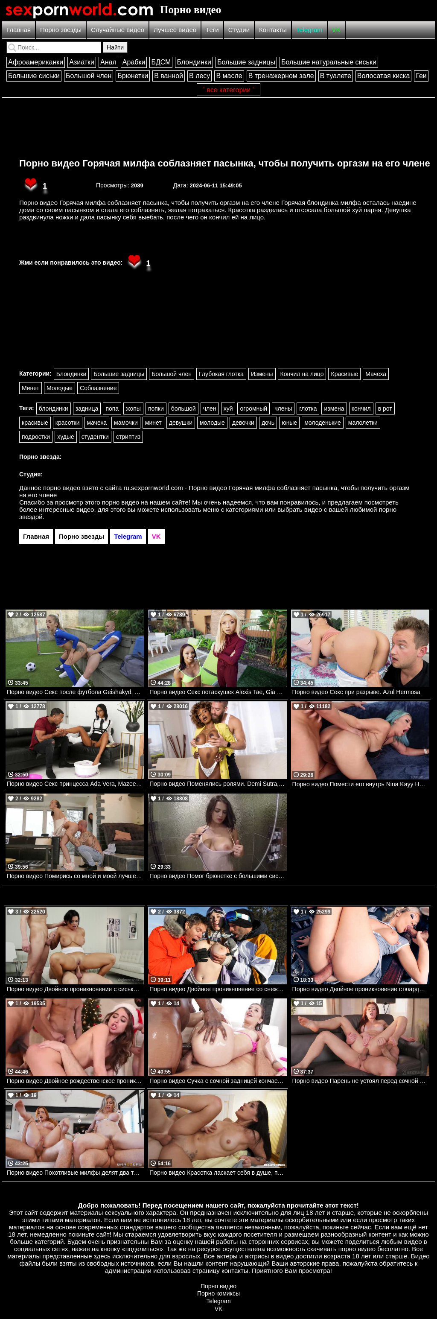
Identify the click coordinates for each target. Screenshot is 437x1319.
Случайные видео (117, 29)
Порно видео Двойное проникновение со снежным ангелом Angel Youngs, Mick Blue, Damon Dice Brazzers (217, 989)
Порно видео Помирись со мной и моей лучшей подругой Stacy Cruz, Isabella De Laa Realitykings (75, 876)
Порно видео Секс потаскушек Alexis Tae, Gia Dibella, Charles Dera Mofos (217, 692)
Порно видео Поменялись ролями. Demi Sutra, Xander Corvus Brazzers (217, 783)
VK (336, 29)
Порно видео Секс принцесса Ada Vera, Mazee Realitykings (75, 783)
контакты (234, 1270)
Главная (18, 29)
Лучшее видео (175, 29)
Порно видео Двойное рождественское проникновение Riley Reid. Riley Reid (75, 1080)
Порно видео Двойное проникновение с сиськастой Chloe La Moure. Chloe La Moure (75, 989)
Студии (239, 29)
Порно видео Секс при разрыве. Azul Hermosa (356, 692)
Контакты (273, 29)
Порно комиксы (218, 1293)
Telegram (309, 29)
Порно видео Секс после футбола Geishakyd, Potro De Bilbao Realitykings (75, 692)
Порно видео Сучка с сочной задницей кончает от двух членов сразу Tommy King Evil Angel (217, 1080)
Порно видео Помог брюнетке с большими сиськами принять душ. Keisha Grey (217, 876)
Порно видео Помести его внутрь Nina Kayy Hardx (360, 784)
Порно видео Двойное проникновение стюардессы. (360, 989)
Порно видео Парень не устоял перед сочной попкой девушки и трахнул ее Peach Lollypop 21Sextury (360, 1080)
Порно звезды (61, 29)
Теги (212, 29)
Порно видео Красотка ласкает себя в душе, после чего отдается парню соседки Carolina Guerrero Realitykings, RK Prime (217, 1172)
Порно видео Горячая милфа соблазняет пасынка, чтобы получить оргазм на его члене (224, 163)
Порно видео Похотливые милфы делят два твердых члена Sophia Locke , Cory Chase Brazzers (75, 1172)
